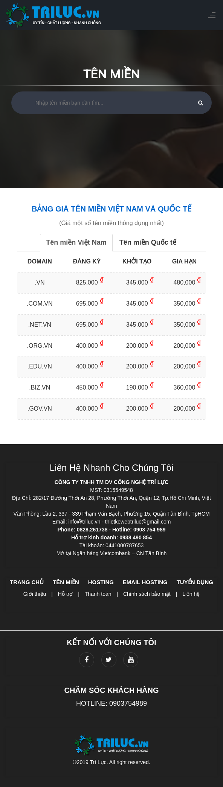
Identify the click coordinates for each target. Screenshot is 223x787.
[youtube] (130, 659)
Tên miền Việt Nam (76, 242)
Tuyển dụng (195, 582)
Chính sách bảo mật (147, 594)
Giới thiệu (34, 594)
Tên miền (66, 582)
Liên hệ (191, 594)
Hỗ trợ (65, 594)
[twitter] (108, 659)
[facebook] (86, 659)
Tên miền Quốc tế (147, 242)
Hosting (101, 582)
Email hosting (145, 582)
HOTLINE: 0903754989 (111, 703)
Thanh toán (98, 594)
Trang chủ (27, 582)
